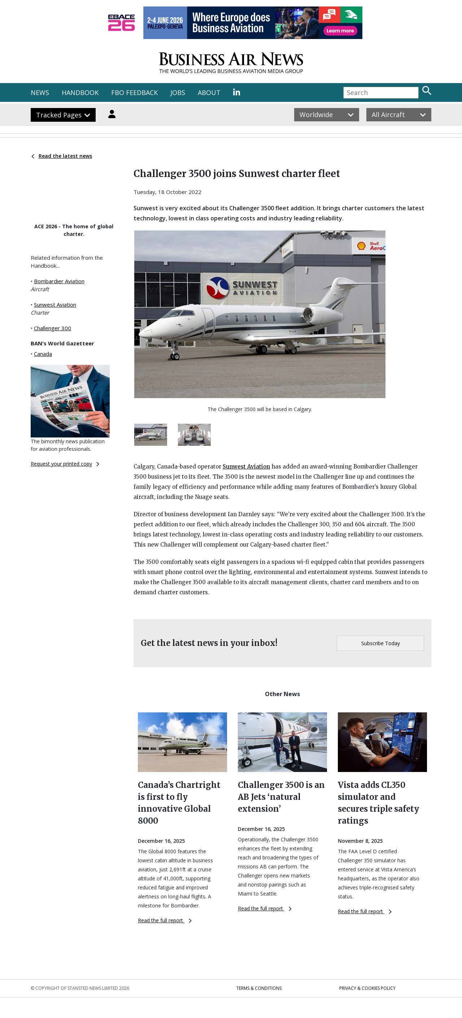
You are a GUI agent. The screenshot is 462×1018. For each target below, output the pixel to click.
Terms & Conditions (259, 988)
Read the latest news (61, 155)
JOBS (177, 92)
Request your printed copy (65, 463)
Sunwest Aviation (55, 304)
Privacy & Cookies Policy (367, 988)
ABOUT (209, 92)
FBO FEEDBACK (134, 92)
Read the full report (165, 920)
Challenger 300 (52, 328)
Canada (43, 353)
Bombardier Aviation (59, 281)
